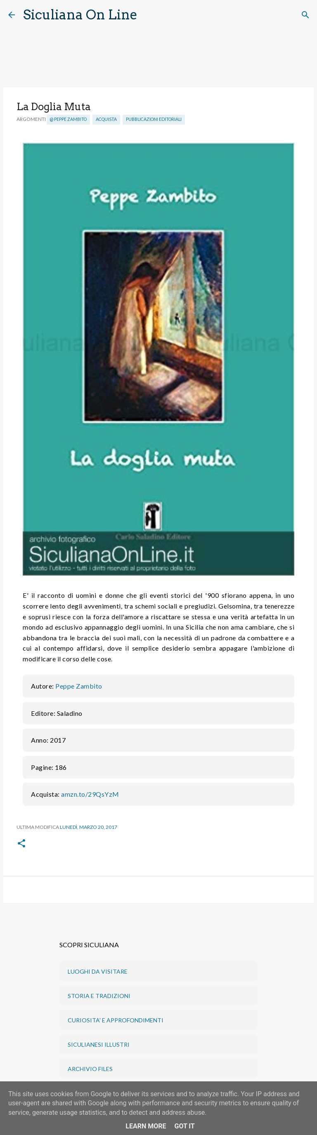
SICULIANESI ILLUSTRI (99, 1044)
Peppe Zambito (78, 686)
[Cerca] (149, 15)
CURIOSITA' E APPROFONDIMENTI (115, 1020)
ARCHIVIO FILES (90, 1068)
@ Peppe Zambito (68, 119)
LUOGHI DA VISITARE (98, 971)
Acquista (106, 119)
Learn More (145, 1126)
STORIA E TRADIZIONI (99, 995)
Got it (184, 1126)
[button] (21, 843)
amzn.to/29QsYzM (90, 794)
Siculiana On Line (80, 15)
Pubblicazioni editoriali (154, 119)
